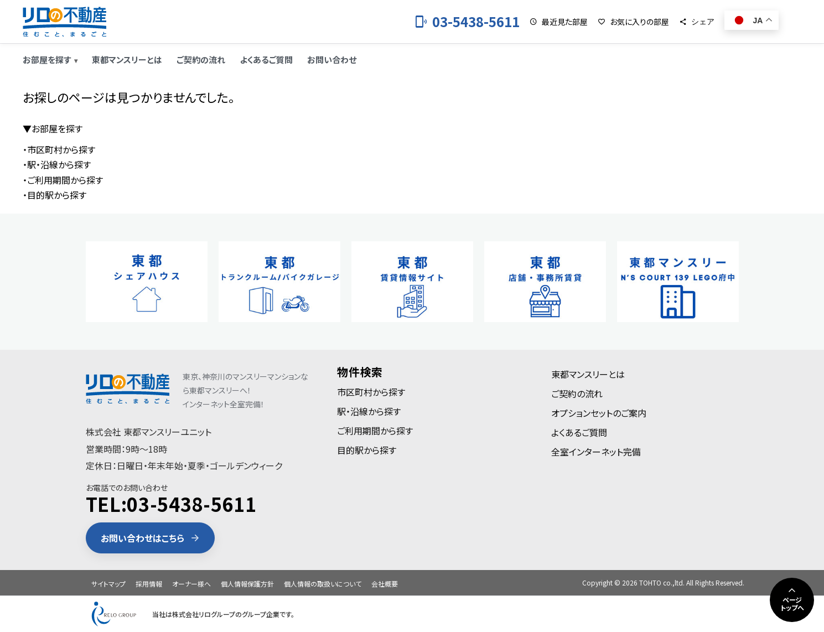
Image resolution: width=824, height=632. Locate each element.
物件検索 (360, 372)
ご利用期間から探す (375, 430)
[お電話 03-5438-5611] (467, 21)
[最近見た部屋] (559, 21)
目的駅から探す (366, 450)
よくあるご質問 (266, 59)
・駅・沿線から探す (57, 164)
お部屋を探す (47, 59)
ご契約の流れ (201, 59)
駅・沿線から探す (369, 411)
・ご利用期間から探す (63, 180)
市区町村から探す (371, 391)
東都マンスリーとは (127, 59)
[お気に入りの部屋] (633, 21)
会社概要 (384, 583)
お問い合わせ (331, 59)
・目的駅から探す (54, 194)
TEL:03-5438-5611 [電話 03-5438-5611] (171, 503)
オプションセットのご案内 (598, 412)
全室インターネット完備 (596, 451)
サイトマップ (108, 583)
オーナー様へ (191, 583)
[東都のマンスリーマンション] (64, 22)
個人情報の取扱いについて (322, 583)
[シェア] (696, 21)
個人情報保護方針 (247, 583)
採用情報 (149, 583)
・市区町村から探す (59, 149)
